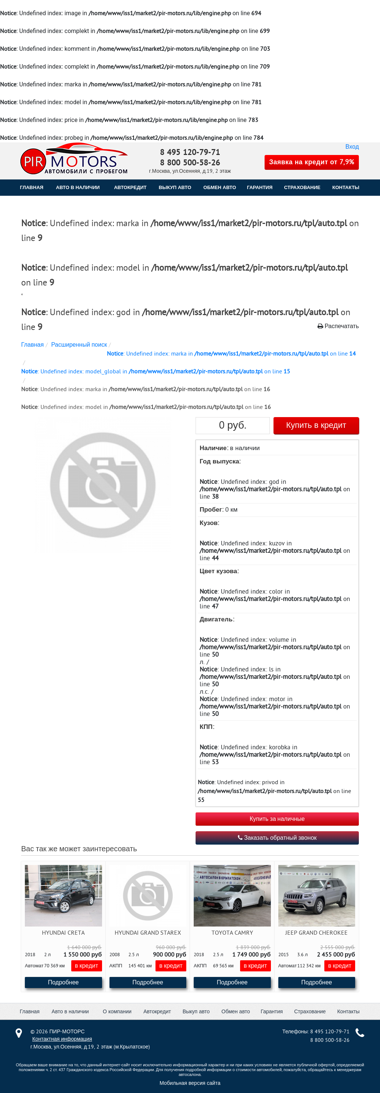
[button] (102, 486)
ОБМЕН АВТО (219, 187)
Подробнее (63, 982)
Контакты (348, 1011)
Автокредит (157, 1011)
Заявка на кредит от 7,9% (311, 162)
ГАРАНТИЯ (259, 187)
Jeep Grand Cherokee (316, 932)
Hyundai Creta (63, 932)
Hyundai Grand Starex (148, 932)
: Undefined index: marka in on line (231, 353)
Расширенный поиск (79, 344)
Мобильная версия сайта (190, 1083)
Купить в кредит (316, 425)
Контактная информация (62, 1039)
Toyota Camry (232, 932)
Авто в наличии (78, 187)
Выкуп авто (196, 1011)
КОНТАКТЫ (345, 187)
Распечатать (338, 326)
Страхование (310, 1011)
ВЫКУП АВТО (175, 187)
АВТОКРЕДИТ (130, 187)
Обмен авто (236, 1011)
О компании (117, 1011)
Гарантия (272, 1011)
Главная (31, 187)
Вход (352, 146)
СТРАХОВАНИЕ (302, 187)
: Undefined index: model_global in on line (155, 371)
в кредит (86, 965)
